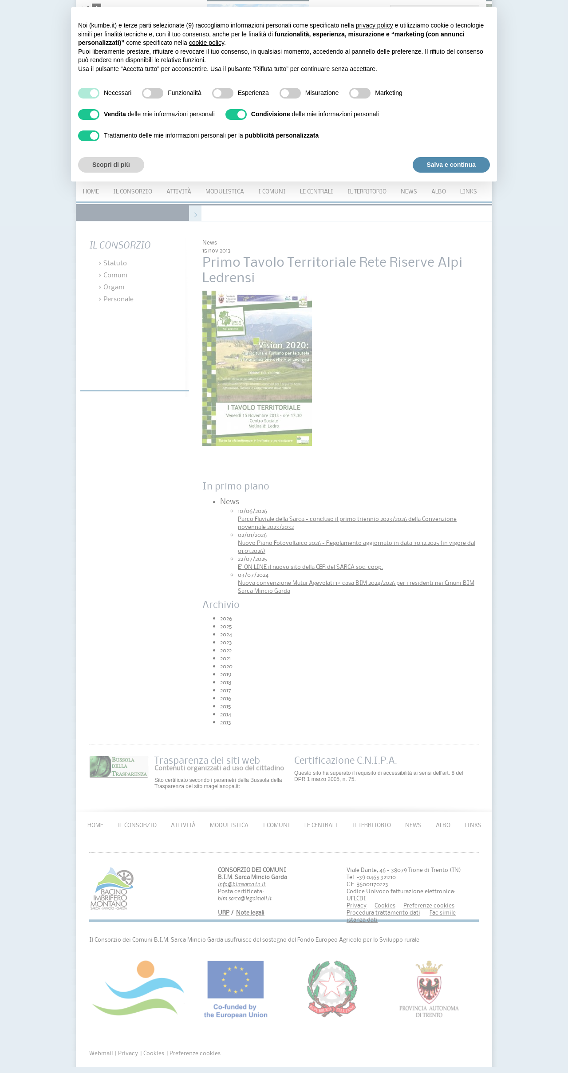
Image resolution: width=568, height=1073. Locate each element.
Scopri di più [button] (111, 164)
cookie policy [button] (206, 42)
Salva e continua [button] (451, 164)
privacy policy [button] (374, 25)
